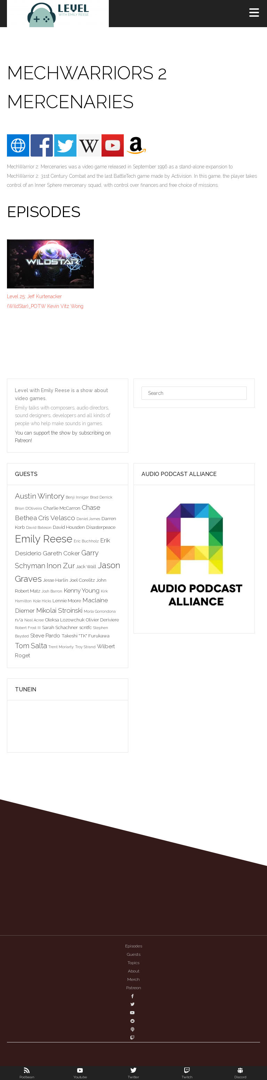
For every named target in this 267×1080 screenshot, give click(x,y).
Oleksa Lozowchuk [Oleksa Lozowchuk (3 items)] (64, 619)
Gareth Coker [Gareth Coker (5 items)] (61, 553)
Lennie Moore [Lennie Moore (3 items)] (66, 600)
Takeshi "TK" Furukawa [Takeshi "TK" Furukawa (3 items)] (86, 635)
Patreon (133, 987)
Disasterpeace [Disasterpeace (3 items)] (100, 527)
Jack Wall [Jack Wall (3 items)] (86, 566)
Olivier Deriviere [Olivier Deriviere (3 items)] (102, 619)
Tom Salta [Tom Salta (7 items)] (31, 646)
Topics (133, 962)
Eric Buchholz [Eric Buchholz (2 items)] (86, 541)
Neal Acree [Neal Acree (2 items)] (34, 620)
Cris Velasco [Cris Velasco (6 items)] (56, 518)
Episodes (133, 946)
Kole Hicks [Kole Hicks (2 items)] (42, 601)
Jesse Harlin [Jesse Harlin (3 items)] (55, 580)
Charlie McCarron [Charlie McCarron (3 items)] (61, 508)
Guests (133, 954)
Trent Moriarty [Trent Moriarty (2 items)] (61, 647)
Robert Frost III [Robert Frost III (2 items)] (28, 628)
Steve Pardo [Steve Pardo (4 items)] (45, 635)
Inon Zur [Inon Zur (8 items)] (61, 565)
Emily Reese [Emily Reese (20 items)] (43, 539)
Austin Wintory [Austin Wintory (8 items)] (39, 496)
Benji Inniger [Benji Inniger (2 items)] (77, 497)
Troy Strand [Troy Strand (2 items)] (85, 647)
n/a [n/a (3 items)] (19, 619)
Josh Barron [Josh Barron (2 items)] (52, 591)
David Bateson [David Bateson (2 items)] (38, 527)
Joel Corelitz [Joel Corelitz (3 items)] (82, 580)
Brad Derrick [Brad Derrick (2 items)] (101, 497)
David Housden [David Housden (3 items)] (69, 527)
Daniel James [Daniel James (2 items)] (88, 519)
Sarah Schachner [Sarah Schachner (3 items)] (60, 627)
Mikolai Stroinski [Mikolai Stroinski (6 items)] (59, 610)
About (133, 971)
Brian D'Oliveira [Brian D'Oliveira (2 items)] (28, 508)
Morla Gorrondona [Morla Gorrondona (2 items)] (100, 611)
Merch (133, 979)
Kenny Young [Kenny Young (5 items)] (81, 590)
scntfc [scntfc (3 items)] (85, 627)
